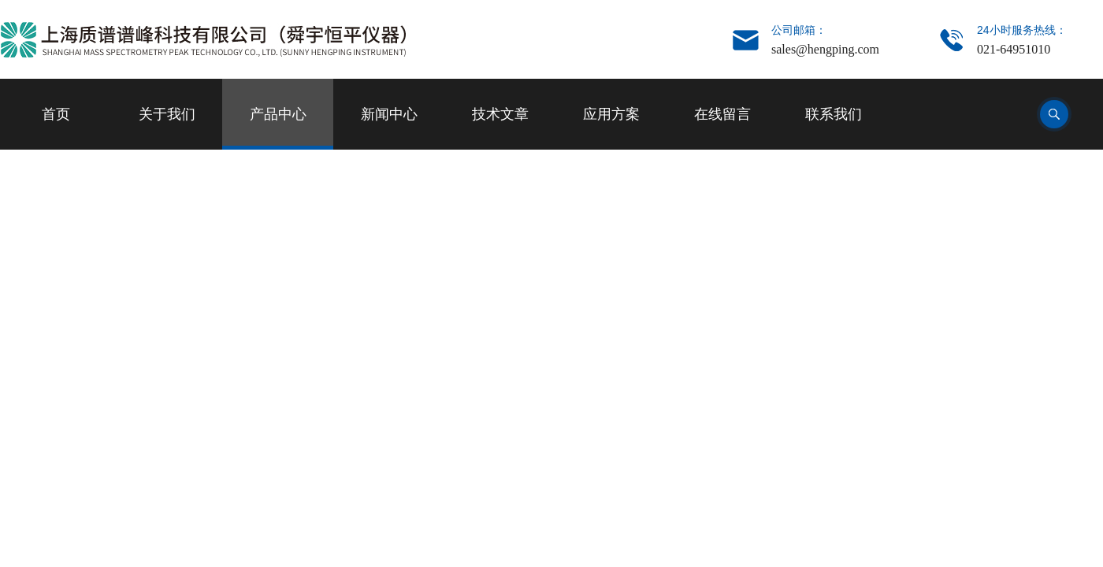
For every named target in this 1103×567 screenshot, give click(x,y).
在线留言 (722, 114)
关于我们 (167, 114)
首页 (56, 114)
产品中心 (278, 114)
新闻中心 (389, 114)
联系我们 (833, 114)
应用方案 (611, 114)
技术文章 (500, 114)
